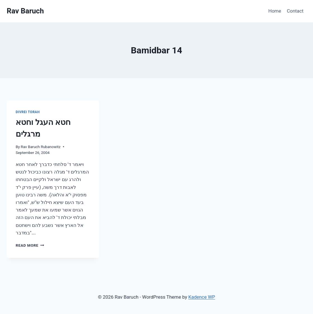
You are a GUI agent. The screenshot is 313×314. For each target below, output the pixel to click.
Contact (295, 11)
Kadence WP (201, 297)
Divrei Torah (28, 112)
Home (274, 11)
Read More (30, 245)
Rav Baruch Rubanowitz (40, 146)
